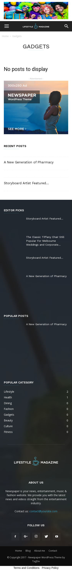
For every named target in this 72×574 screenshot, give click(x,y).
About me (39, 550)
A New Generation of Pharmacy (29, 162)
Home (5, 36)
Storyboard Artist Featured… (26, 183)
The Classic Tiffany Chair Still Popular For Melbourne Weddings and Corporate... (45, 240)
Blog (28, 550)
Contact (53, 550)
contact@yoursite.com (43, 511)
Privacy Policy (50, 567)
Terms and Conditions (26, 567)
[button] (66, 26)
